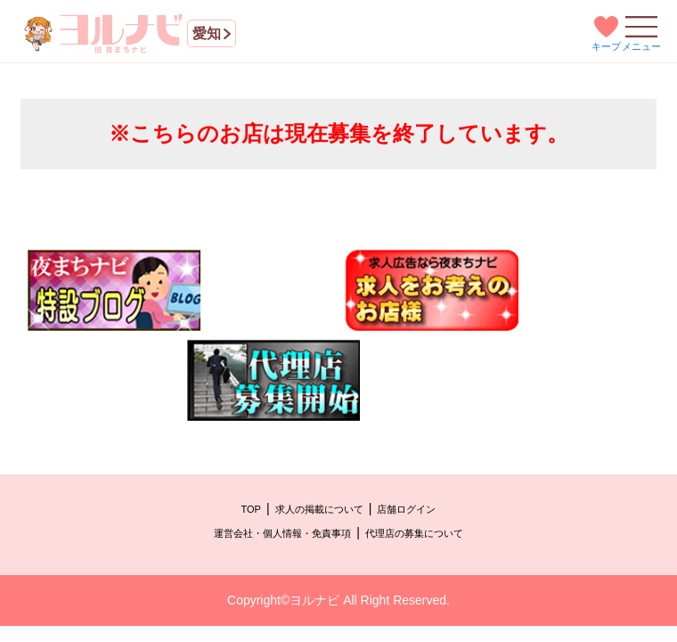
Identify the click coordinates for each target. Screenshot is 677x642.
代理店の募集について (414, 533)
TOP (251, 509)
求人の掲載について (319, 509)
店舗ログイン (406, 509)
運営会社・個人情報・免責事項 (282, 533)
